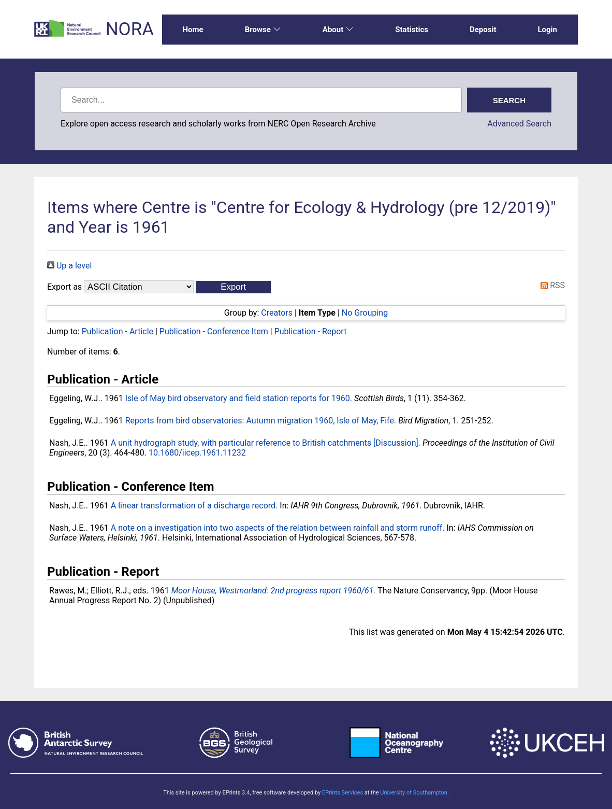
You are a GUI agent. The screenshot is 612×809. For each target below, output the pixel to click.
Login (547, 29)
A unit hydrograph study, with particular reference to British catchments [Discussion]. (265, 443)
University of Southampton (413, 792)
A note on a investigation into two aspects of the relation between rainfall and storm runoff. (278, 528)
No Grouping (365, 313)
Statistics (411, 29)
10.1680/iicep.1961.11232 (197, 453)
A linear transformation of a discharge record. (194, 505)
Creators (277, 313)
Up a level (69, 266)
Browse (263, 29)
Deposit (483, 29)
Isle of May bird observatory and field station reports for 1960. (238, 398)
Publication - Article (117, 331)
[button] (233, 287)
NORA (130, 29)
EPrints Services (342, 792)
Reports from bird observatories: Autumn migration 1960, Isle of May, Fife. (260, 420)
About (338, 29)
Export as (64, 287)
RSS (550, 285)
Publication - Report (310, 331)
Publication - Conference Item (213, 331)
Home (193, 29)
